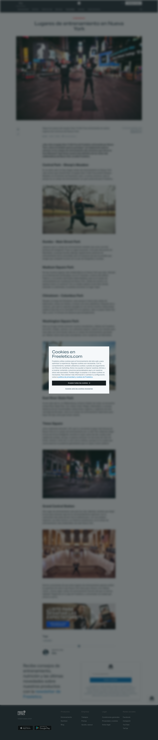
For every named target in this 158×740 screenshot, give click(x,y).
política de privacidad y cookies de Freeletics (75, 377)
